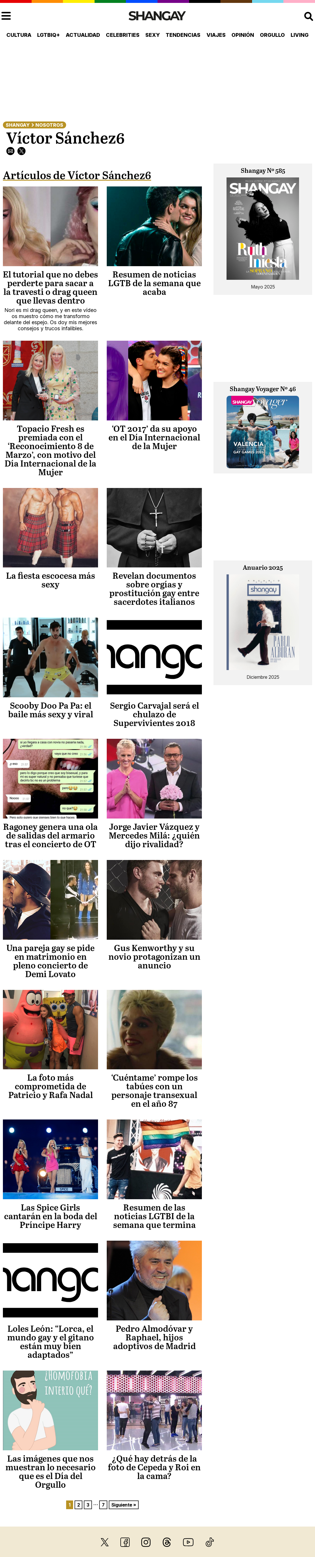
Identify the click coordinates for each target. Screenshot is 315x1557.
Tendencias (183, 35)
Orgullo (272, 35)
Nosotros (49, 125)
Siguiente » (123, 1505)
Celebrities (123, 35)
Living (300, 35)
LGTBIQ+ (48, 35)
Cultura (18, 35)
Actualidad (83, 35)
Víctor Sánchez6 (65, 139)
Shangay (18, 125)
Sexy (152, 35)
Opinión (242, 35)
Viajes (216, 35)
